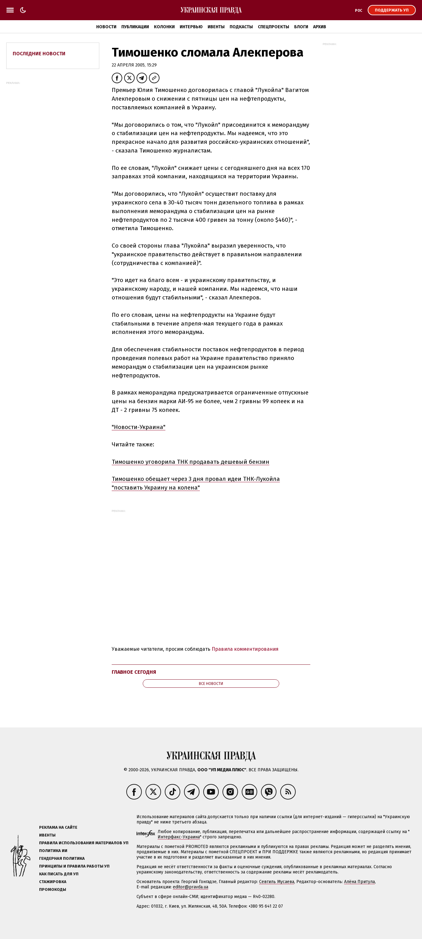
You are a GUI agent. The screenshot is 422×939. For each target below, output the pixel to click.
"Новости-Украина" (138, 427)
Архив (319, 27)
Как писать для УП (59, 874)
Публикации (135, 27)
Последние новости (39, 54)
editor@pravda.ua (190, 887)
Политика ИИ (53, 850)
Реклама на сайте (58, 827)
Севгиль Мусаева (276, 881)
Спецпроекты (273, 27)
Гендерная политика (62, 858)
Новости (106, 27)
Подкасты (241, 27)
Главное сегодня (134, 672)
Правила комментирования (245, 649)
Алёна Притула (359, 881)
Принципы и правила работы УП (74, 866)
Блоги (301, 27)
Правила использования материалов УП (83, 843)
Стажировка (52, 881)
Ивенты (216, 27)
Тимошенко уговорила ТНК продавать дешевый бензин (190, 461)
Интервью (191, 27)
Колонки (164, 27)
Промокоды (52, 889)
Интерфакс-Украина (179, 837)
